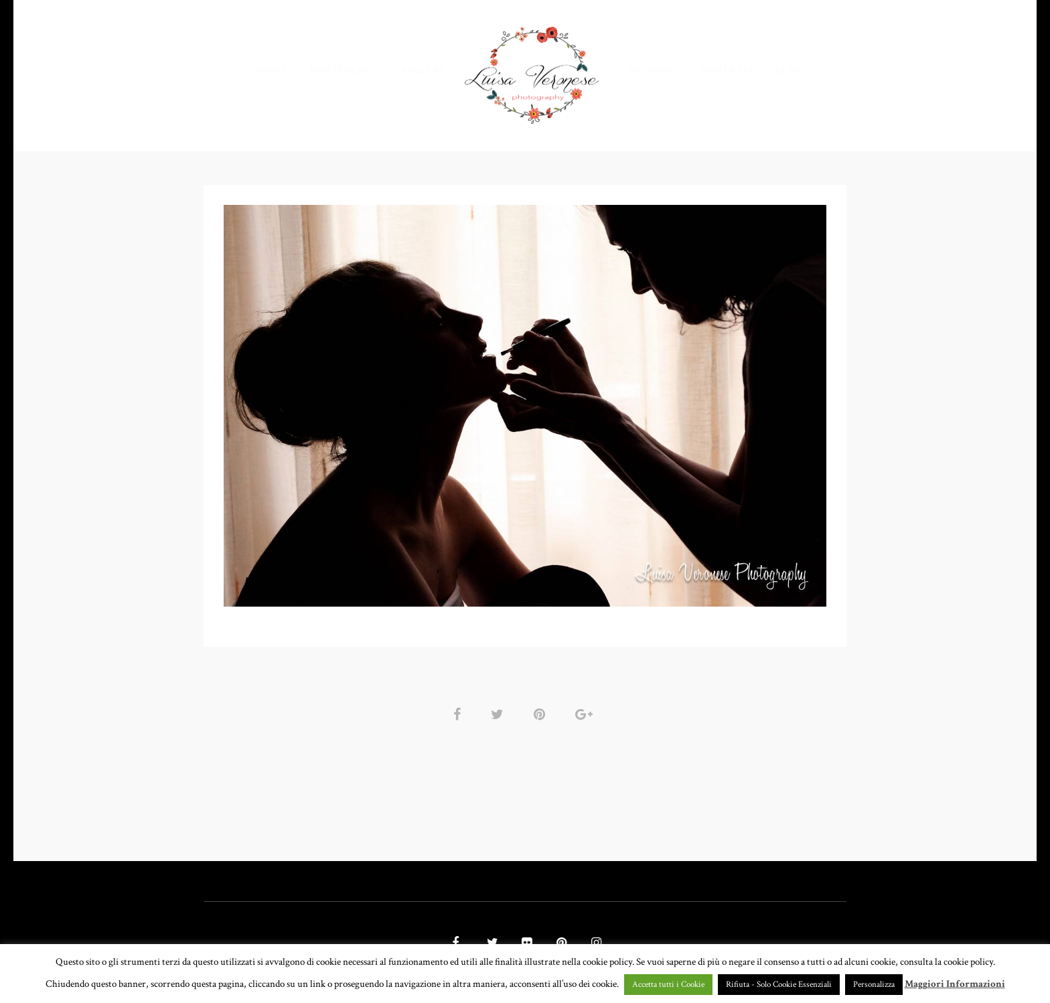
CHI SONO (653, 70)
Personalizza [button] (874, 984)
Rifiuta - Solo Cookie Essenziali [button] (779, 984)
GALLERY (422, 70)
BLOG (789, 70)
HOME (272, 70)
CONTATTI (726, 70)
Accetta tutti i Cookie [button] (668, 984)
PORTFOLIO (340, 70)
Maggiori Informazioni (955, 984)
